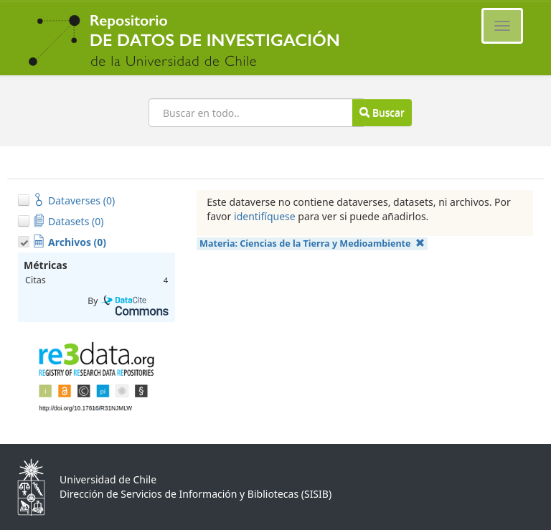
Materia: (312, 243)
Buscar (381, 112)
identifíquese (265, 216)
